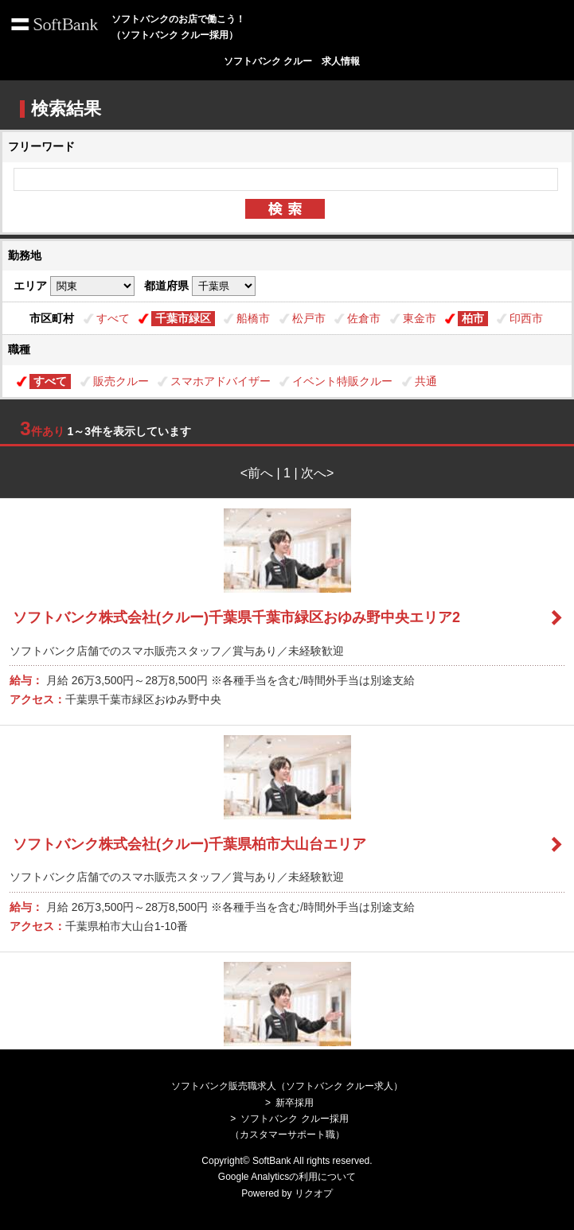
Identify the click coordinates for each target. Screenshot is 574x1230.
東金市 (419, 318)
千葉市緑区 (183, 318)
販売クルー (121, 381)
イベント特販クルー (342, 381)
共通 (426, 381)
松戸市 (309, 318)
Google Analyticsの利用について (287, 1176)
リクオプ (314, 1193)
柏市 (473, 318)
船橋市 (253, 318)
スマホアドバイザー (220, 381)
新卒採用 (294, 1102)
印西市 (526, 318)
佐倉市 (364, 318)
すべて (113, 318)
